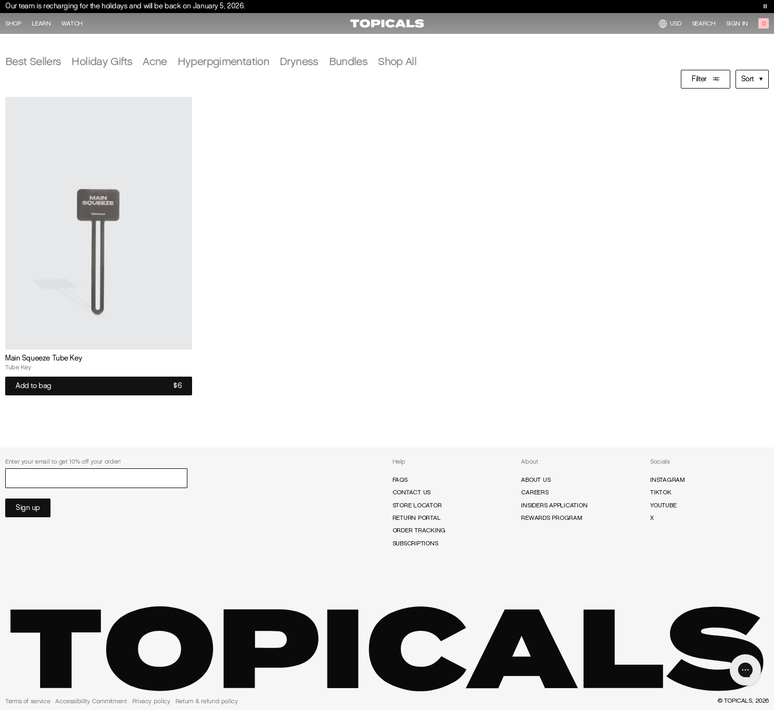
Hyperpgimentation (223, 61)
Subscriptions (415, 543)
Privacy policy (151, 701)
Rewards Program (551, 517)
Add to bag (99, 386)
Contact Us (411, 492)
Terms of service (27, 701)
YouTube (663, 505)
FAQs (400, 479)
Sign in (737, 23)
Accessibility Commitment (90, 701)
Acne (155, 61)
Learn (41, 23)
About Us (535, 479)
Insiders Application (554, 505)
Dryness (299, 61)
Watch (72, 23)
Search (704, 23)
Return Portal (416, 517)
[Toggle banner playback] (765, 6)
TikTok (660, 492)
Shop (13, 23)
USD (669, 23)
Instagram (667, 479)
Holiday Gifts (101, 61)
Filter (705, 78)
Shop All (397, 61)
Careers (534, 492)
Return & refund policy (206, 701)
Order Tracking (419, 530)
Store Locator (417, 505)
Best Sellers (33, 61)
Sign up (28, 507)
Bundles (348, 61)
